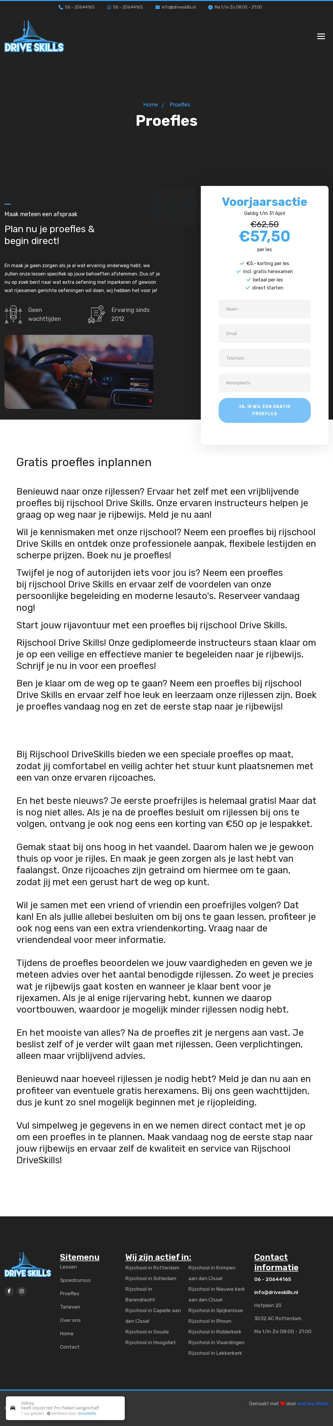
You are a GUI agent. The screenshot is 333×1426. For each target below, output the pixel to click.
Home (150, 104)
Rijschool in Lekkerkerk (215, 1353)
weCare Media (313, 1403)
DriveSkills (87, 1413)
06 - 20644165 (77, 7)
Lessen (68, 1267)
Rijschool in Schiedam (150, 1278)
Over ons (70, 1320)
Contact (70, 1347)
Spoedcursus (75, 1280)
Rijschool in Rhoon (209, 1321)
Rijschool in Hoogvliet (150, 1342)
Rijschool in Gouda (147, 1332)
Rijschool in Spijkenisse (215, 1310)
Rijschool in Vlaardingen (216, 1342)
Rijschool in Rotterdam (152, 1268)
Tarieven (70, 1307)
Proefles (69, 1293)
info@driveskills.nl (175, 7)
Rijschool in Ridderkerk (215, 1332)
